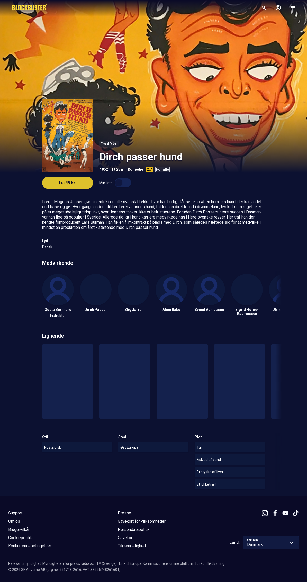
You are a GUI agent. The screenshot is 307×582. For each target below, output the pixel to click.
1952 (104, 169)
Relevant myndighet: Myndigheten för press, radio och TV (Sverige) (62, 563)
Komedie (135, 169)
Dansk (47, 247)
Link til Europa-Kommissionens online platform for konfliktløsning (171, 563)
